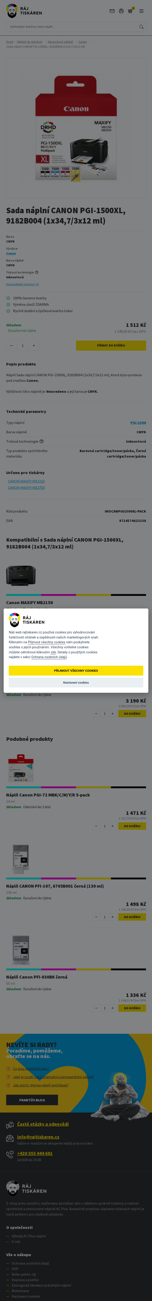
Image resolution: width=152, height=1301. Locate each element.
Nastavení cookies (76, 682)
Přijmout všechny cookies (46, 642)
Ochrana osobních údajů (49, 657)
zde (53, 652)
